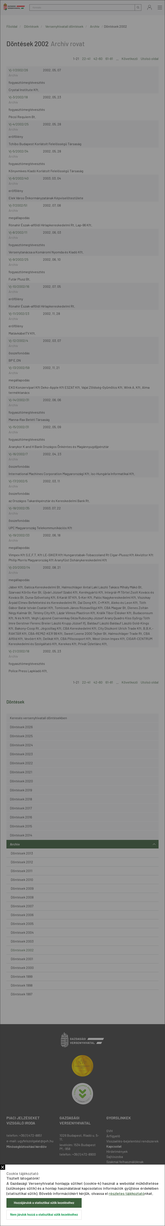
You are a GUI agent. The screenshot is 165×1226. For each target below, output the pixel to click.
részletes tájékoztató (127, 1193)
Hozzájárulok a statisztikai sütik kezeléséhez (44, 1203)
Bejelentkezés (149, 7)
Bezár (2, 1167)
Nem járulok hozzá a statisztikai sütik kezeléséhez (44, 1214)
